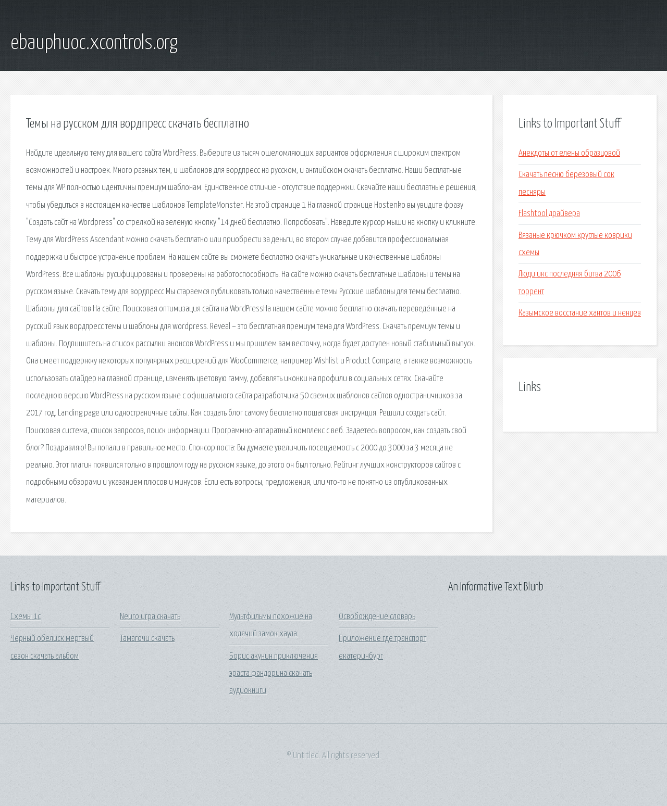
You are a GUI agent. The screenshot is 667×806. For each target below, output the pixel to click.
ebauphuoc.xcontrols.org (94, 43)
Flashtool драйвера (549, 213)
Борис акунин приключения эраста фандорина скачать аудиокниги (273, 674)
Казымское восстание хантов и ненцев (579, 313)
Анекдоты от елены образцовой (569, 153)
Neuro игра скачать (150, 616)
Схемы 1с (25, 616)
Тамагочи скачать (147, 638)
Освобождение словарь (377, 616)
